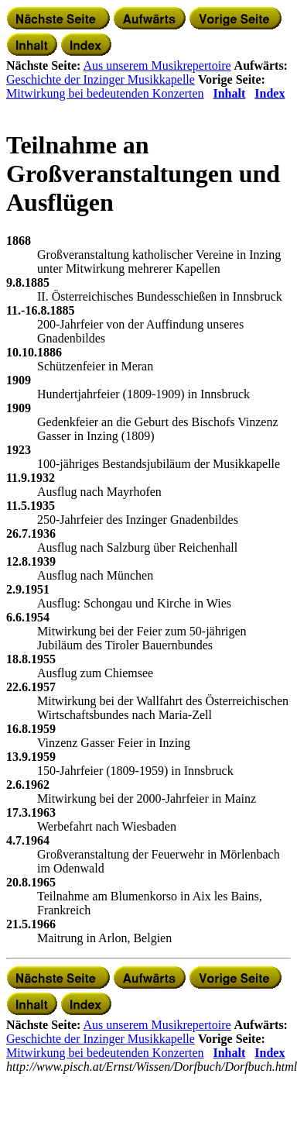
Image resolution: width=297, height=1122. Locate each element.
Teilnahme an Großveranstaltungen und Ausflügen (143, 173)
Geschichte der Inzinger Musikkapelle (100, 79)
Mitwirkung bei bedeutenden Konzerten (104, 93)
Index (269, 93)
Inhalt (229, 93)
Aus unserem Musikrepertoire (157, 65)
